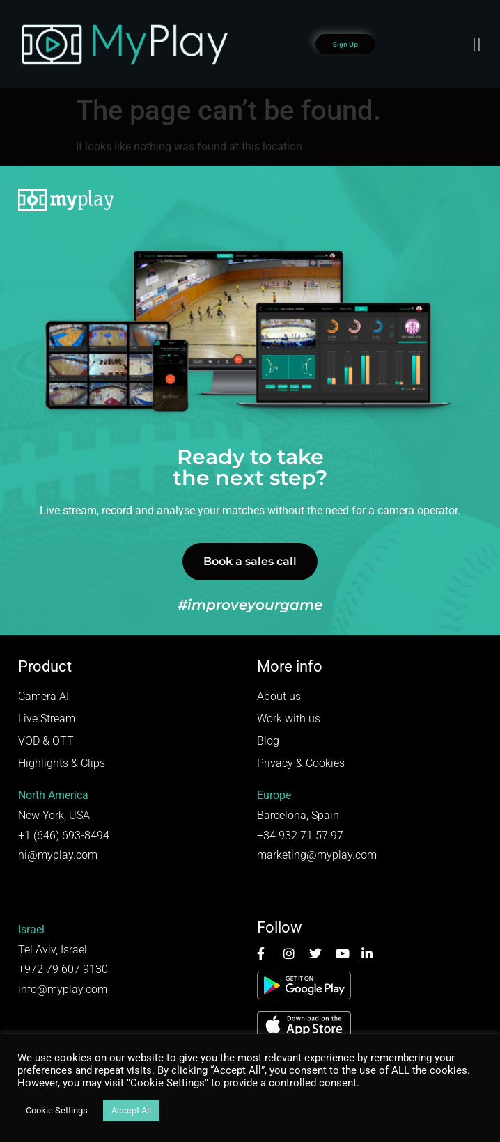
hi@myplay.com (57, 855)
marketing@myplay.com (317, 855)
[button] (477, 44)
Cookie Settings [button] (57, 1110)
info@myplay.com (62, 989)
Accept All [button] (131, 1110)
